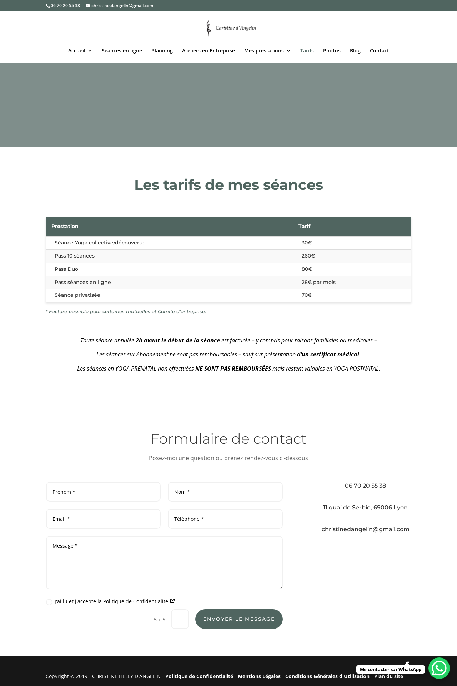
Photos (332, 51)
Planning (162, 51)
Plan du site (388, 676)
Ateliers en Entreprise (208, 51)
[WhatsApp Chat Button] (439, 668)
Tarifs (307, 51)
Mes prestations (264, 51)
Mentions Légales (259, 676)
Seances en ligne (122, 51)
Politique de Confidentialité (199, 676)
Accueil (76, 51)
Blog (355, 51)
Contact (379, 51)
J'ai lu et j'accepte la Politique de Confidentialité (110, 601)
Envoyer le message (239, 619)
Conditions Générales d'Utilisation (327, 676)
